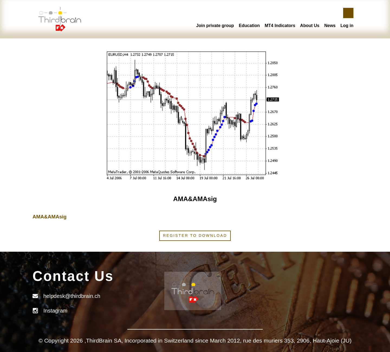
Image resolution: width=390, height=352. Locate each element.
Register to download (195, 235)
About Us (309, 25)
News (330, 25)
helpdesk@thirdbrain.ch (71, 296)
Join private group (215, 25)
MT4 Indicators (280, 25)
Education (249, 25)
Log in (346, 25)
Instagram (55, 311)
